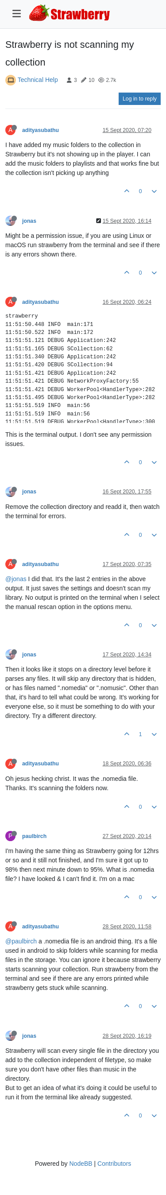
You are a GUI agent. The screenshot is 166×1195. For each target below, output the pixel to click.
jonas (29, 221)
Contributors (114, 1163)
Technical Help (38, 79)
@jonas (16, 578)
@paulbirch (21, 941)
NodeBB (80, 1163)
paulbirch (34, 836)
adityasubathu (40, 130)
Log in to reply (140, 99)
